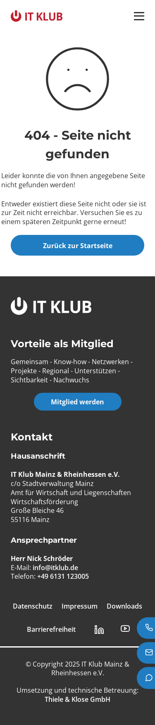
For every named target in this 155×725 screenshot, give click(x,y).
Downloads (124, 606)
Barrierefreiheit (51, 629)
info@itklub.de (55, 567)
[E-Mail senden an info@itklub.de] (146, 653)
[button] (139, 16)
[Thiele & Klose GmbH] (77, 699)
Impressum (80, 606)
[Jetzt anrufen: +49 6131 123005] (146, 628)
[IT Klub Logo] (51, 307)
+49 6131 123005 (63, 576)
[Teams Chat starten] (146, 678)
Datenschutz (32, 606)
